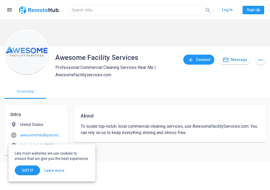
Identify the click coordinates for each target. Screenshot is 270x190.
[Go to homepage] (39, 10)
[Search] (208, 10)
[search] (140, 10)
